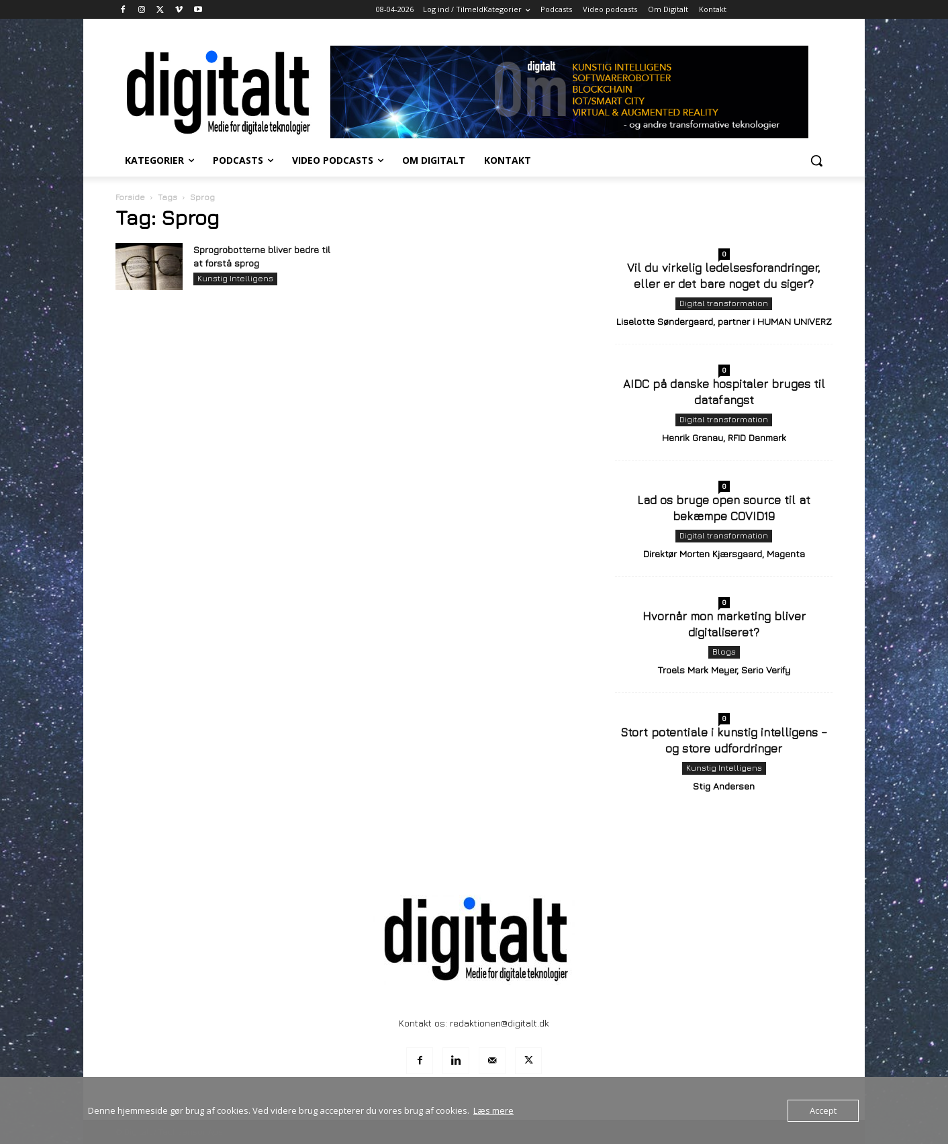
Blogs (724, 652)
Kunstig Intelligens (235, 278)
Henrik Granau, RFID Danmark (724, 437)
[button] (816, 160)
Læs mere (493, 1110)
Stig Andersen (724, 786)
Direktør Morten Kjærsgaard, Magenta (724, 553)
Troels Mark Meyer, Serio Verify (723, 669)
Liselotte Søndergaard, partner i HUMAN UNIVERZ (724, 321)
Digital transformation (723, 303)
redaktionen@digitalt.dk (499, 1023)
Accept (823, 1110)
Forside (130, 197)
